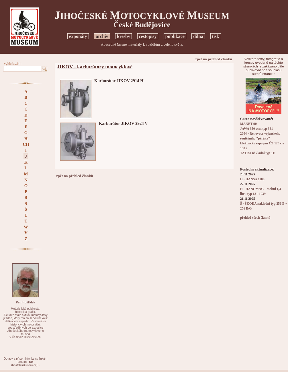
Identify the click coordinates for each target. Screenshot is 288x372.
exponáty (78, 36)
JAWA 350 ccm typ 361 (256, 129)
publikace (175, 36)
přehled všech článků (255, 218)
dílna (198, 36)
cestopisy (148, 36)
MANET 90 (248, 124)
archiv (102, 36)
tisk (215, 36)
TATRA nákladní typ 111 (258, 153)
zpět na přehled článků (213, 59)
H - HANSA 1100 (252, 179)
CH (26, 144)
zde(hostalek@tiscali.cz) (24, 364)
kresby (123, 36)
